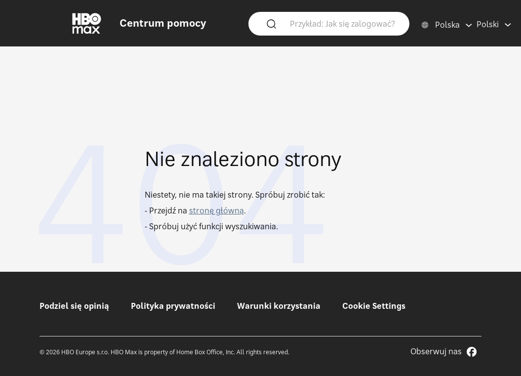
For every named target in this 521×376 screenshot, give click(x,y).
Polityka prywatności (173, 305)
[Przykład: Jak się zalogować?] (343, 23)
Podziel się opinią (74, 305)
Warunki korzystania (279, 305)
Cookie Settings (373, 305)
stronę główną (216, 210)
